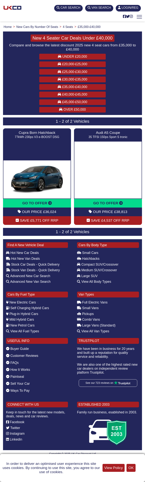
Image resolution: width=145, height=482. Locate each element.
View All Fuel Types (22, 331)
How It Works (18, 370)
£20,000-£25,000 (72, 64)
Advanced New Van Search (28, 282)
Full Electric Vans (92, 302)
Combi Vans (88, 319)
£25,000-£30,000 (72, 72)
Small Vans (88, 308)
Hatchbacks (88, 259)
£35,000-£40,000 (72, 87)
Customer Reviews (22, 356)
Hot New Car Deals (22, 253)
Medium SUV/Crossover (97, 270)
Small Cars (87, 253)
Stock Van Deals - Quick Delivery (33, 270)
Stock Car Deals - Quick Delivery (32, 264)
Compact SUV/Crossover (97, 264)
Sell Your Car (18, 383)
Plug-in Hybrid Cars (22, 314)
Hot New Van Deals (23, 259)
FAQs (12, 363)
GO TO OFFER (37, 203)
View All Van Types (93, 331)
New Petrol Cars (20, 325)
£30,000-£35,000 (72, 79)
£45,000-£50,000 (72, 102)
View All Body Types (94, 282)
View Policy (113, 468)
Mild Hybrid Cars (20, 319)
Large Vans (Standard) (96, 325)
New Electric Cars (21, 302)
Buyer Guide (17, 349)
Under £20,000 (72, 56)
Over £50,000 (72, 109)
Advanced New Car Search (28, 276)
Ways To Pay (18, 390)
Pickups (85, 314)
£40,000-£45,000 (72, 94)
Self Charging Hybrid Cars (27, 308)
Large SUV (87, 276)
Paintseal (15, 377)
